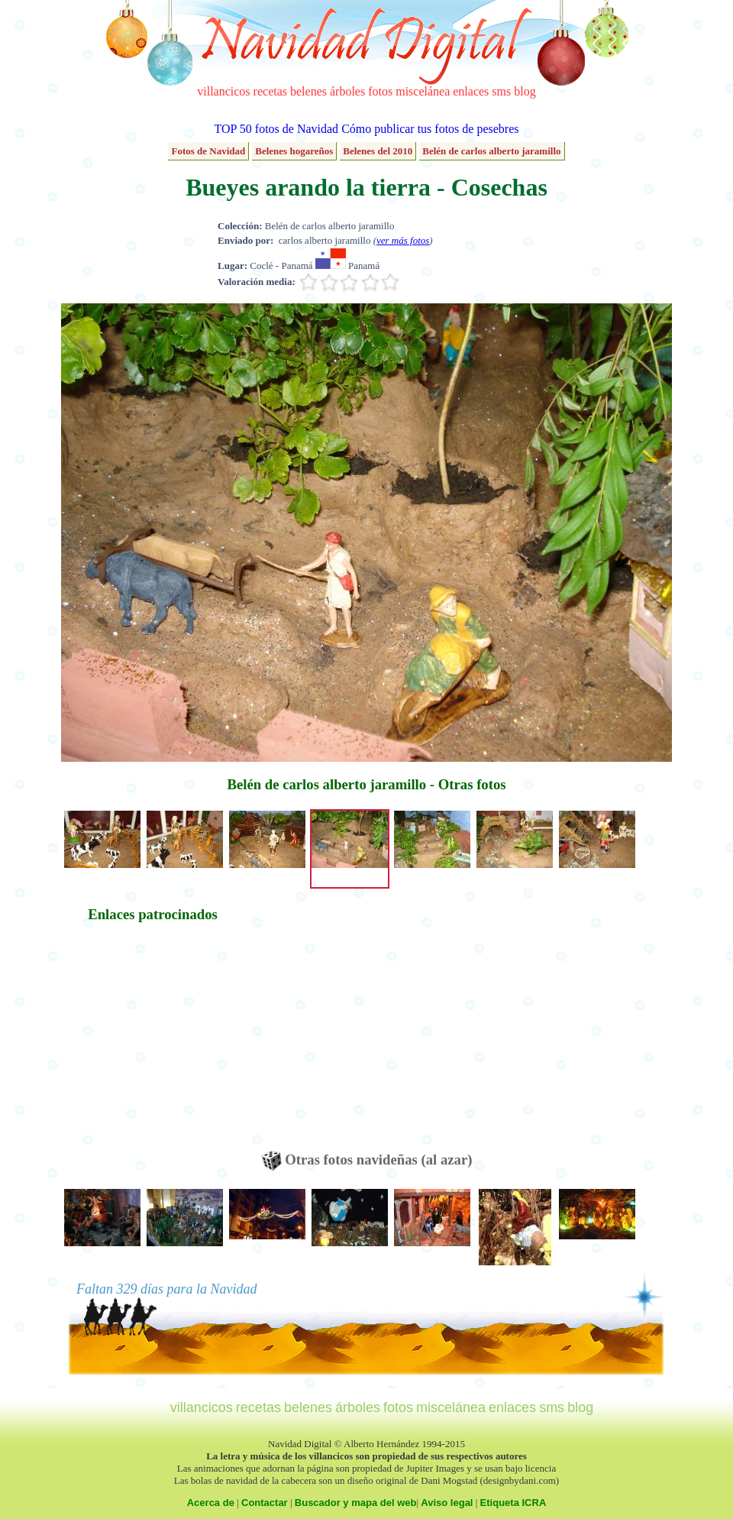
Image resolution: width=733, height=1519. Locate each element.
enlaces (471, 91)
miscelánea (423, 91)
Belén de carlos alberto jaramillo (491, 151)
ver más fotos (402, 240)
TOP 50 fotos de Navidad (276, 128)
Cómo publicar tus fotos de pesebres (429, 128)
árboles (347, 91)
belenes (308, 91)
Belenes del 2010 (377, 151)
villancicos (223, 91)
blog (524, 91)
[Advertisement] (152, 1044)
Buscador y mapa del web (356, 1502)
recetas (270, 91)
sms (501, 91)
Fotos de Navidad (208, 151)
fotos (380, 91)
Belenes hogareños (294, 151)
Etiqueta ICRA (513, 1502)
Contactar (264, 1502)
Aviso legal (447, 1502)
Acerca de (210, 1502)
